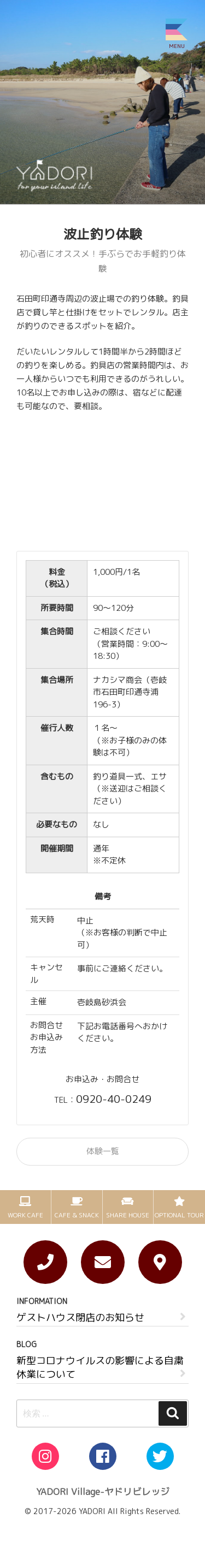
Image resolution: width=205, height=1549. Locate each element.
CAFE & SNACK (77, 1215)
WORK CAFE (25, 1215)
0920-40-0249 (113, 1098)
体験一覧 (102, 1151)
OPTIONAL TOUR (179, 1215)
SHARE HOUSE (127, 1215)
